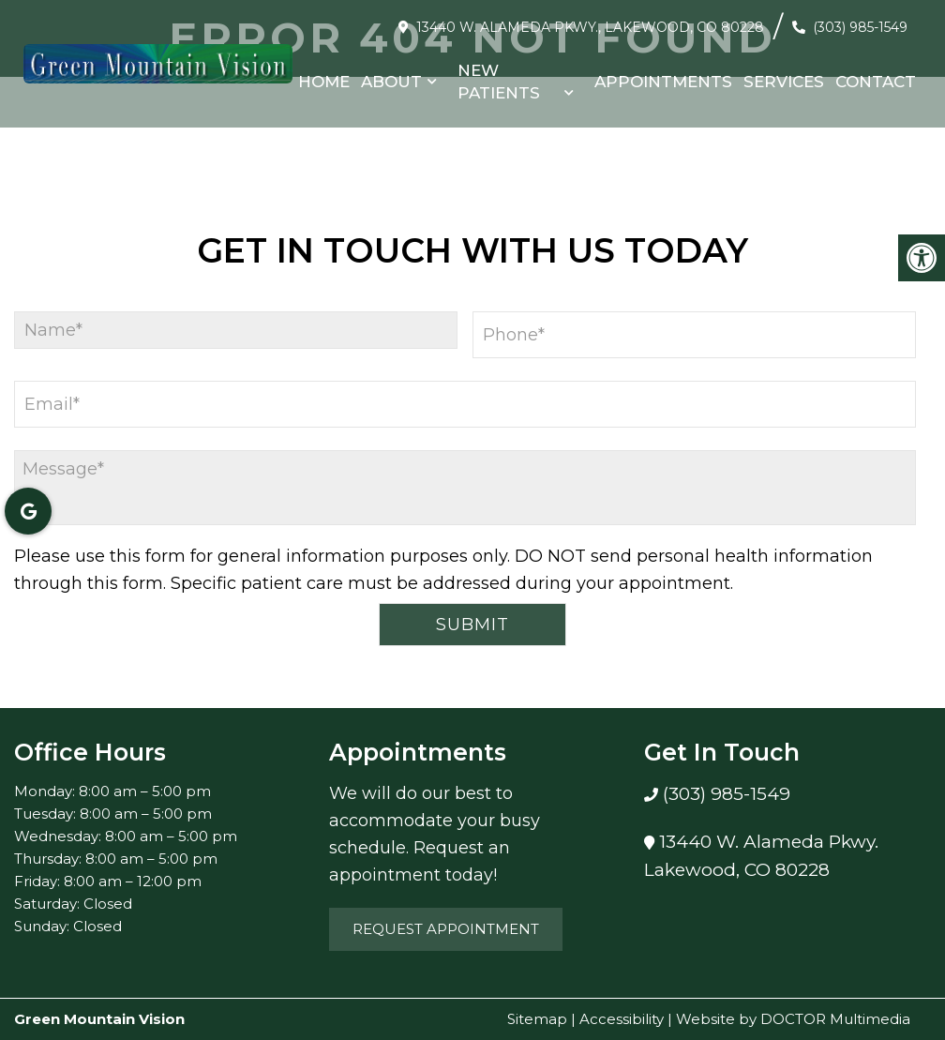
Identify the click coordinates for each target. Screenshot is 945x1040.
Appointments (663, 81)
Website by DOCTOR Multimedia (793, 1019)
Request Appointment (445, 929)
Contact (875, 81)
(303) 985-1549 (860, 27)
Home (324, 81)
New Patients (499, 81)
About (391, 81)
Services (783, 81)
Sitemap (537, 1019)
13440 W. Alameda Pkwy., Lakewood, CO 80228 (590, 27)
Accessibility (621, 1019)
